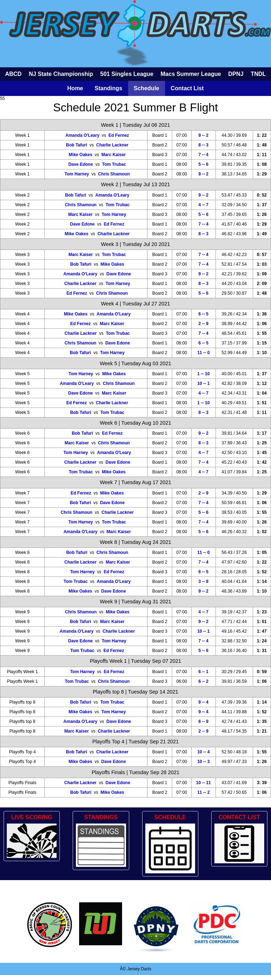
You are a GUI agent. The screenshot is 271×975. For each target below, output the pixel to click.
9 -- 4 (203, 702)
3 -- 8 (203, 581)
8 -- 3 (203, 145)
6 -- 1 (203, 671)
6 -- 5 (203, 314)
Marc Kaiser (113, 154)
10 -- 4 (203, 751)
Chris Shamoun (114, 174)
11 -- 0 (203, 352)
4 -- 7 (203, 204)
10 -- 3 (203, 761)
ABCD (13, 74)
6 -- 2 (203, 681)
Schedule (146, 88)
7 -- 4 (203, 154)
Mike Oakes (80, 154)
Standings (108, 88)
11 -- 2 (203, 792)
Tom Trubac (114, 164)
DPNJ (235, 74)
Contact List (187, 88)
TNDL (258, 74)
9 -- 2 (203, 135)
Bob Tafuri (76, 145)
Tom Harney (76, 174)
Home (75, 88)
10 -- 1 (203, 383)
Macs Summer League (191, 74)
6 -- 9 (203, 721)
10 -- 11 (203, 782)
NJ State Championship (61, 74)
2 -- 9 (203, 323)
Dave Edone (80, 164)
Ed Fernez (118, 135)
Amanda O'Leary (83, 135)
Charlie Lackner (112, 145)
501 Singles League (127, 74)
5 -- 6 (203, 164)
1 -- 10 (203, 373)
